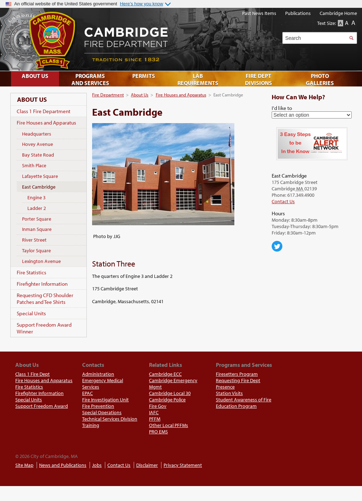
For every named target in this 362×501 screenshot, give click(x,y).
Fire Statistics (31, 272)
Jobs (97, 465)
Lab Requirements (197, 79)
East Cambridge (38, 187)
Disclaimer (147, 465)
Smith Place (34, 165)
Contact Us (283, 201)
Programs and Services (90, 79)
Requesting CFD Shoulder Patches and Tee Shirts (45, 298)
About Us (139, 94)
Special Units (31, 313)
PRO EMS (158, 431)
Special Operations (102, 412)
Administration (98, 374)
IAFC (154, 412)
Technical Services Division (109, 419)
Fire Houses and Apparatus (181, 94)
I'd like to (282, 107)
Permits (143, 75)
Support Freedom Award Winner (44, 328)
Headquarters (36, 134)
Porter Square (36, 219)
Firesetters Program (237, 374)
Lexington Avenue (41, 261)
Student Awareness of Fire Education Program (243, 402)
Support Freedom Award (41, 406)
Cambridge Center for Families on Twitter (277, 246)
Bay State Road (38, 155)
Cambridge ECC (165, 374)
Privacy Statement (183, 465)
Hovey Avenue (37, 144)
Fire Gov (157, 406)
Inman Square (37, 229)
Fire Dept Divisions (258, 79)
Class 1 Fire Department (43, 111)
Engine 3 (36, 197)
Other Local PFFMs (168, 425)
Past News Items (259, 13)
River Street (34, 240)
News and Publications (62, 465)
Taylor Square (36, 250)
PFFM (154, 419)
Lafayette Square (40, 176)
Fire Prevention (98, 406)
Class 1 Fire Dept (32, 374)
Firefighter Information (42, 283)
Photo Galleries (320, 79)
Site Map (24, 465)
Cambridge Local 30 (170, 393)
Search (351, 38)
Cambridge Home (338, 13)
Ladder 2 (36, 208)
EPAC (87, 393)
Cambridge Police (167, 399)
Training (90, 425)
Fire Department (108, 94)
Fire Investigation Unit (105, 399)
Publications (298, 13)
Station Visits (229, 393)
